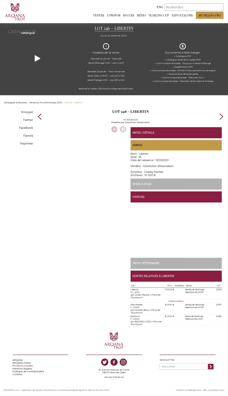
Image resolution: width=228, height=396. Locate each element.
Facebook (26, 128)
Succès (128, 15)
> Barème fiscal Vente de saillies (182, 74)
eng (160, 7)
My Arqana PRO (210, 15)
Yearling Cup (159, 15)
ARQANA (17, 360)
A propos (113, 15)
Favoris (28, 135)
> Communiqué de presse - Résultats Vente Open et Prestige (182, 81)
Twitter (28, 120)
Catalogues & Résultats (15, 102)
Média (141, 15)
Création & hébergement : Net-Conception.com (200, 390)
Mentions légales (22, 368)
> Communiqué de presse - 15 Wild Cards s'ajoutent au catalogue (183, 70)
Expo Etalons (182, 15)
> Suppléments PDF (182, 66)
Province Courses (22, 365)
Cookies (17, 374)
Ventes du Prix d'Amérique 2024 (45, 102)
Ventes (98, 15)
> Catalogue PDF (182, 56)
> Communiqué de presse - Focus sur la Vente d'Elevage (182, 63)
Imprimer (26, 143)
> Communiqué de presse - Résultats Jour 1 (182, 77)
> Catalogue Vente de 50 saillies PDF (182, 59)
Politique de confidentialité (28, 371)
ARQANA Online (21, 362)
